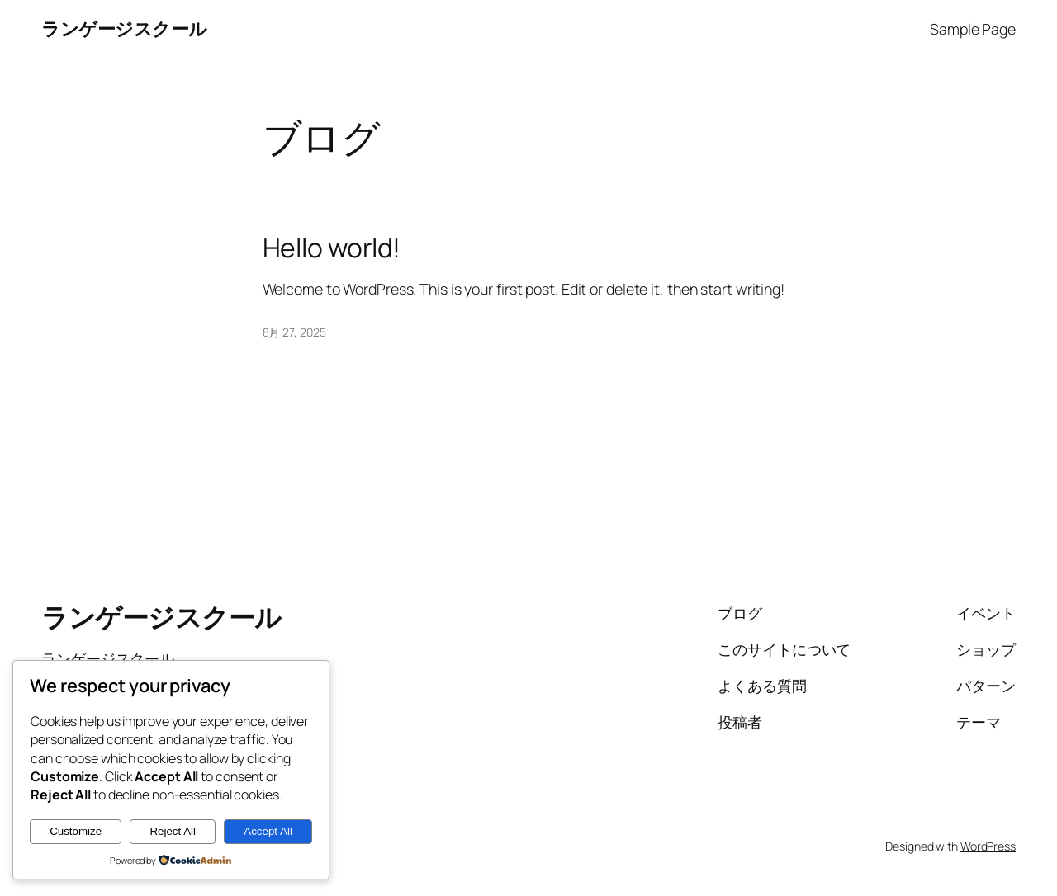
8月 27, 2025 (294, 332)
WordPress (988, 846)
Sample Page (973, 29)
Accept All (268, 831)
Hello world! (332, 248)
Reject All (172, 831)
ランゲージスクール (124, 29)
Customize (76, 831)
